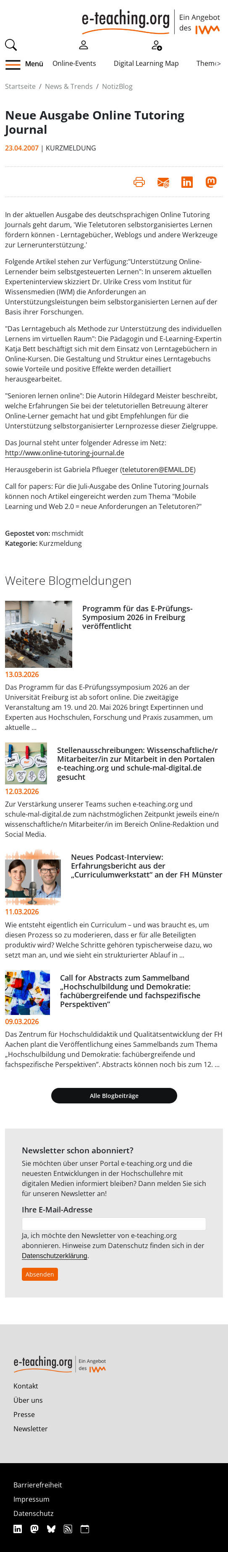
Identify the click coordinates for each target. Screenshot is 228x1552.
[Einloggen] (83, 44)
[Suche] (11, 44)
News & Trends (69, 86)
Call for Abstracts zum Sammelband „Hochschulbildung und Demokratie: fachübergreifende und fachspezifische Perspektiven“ (130, 991)
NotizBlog (117, 86)
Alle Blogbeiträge (114, 1096)
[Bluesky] (52, 1528)
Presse (24, 1414)
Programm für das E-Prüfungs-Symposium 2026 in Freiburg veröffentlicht (137, 617)
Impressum (31, 1499)
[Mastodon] (35, 1528)
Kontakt (25, 1386)
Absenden (40, 1274)
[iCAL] (85, 1528)
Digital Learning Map (146, 63)
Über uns (28, 1400)
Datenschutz (33, 1513)
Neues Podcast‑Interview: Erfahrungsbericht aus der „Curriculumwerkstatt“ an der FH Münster (147, 866)
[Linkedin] (18, 1528)
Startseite (20, 86)
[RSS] (69, 1528)
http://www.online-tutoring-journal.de (64, 452)
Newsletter (30, 1428)
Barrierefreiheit (37, 1485)
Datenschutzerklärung (54, 1255)
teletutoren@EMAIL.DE (158, 469)
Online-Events (74, 63)
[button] (16, 65)
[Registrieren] (156, 44)
